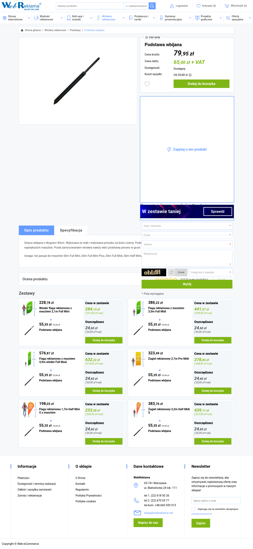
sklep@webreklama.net (158, 513)
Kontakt (80, 483)
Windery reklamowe (55, 30)
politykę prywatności (202, 513)
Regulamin (82, 489)
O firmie (80, 478)
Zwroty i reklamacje (30, 495)
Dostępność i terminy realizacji (37, 483)
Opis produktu (36, 230)
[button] (238, 18)
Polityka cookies (86, 501)
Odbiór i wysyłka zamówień (34, 489)
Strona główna (33, 30)
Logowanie (182, 5)
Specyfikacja (71, 230)
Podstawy (75, 30)
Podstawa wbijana (95, 30)
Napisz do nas (148, 522)
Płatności (23, 478)
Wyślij (187, 284)
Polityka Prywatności (89, 495)
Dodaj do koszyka (201, 84)
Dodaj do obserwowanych (147, 84)
